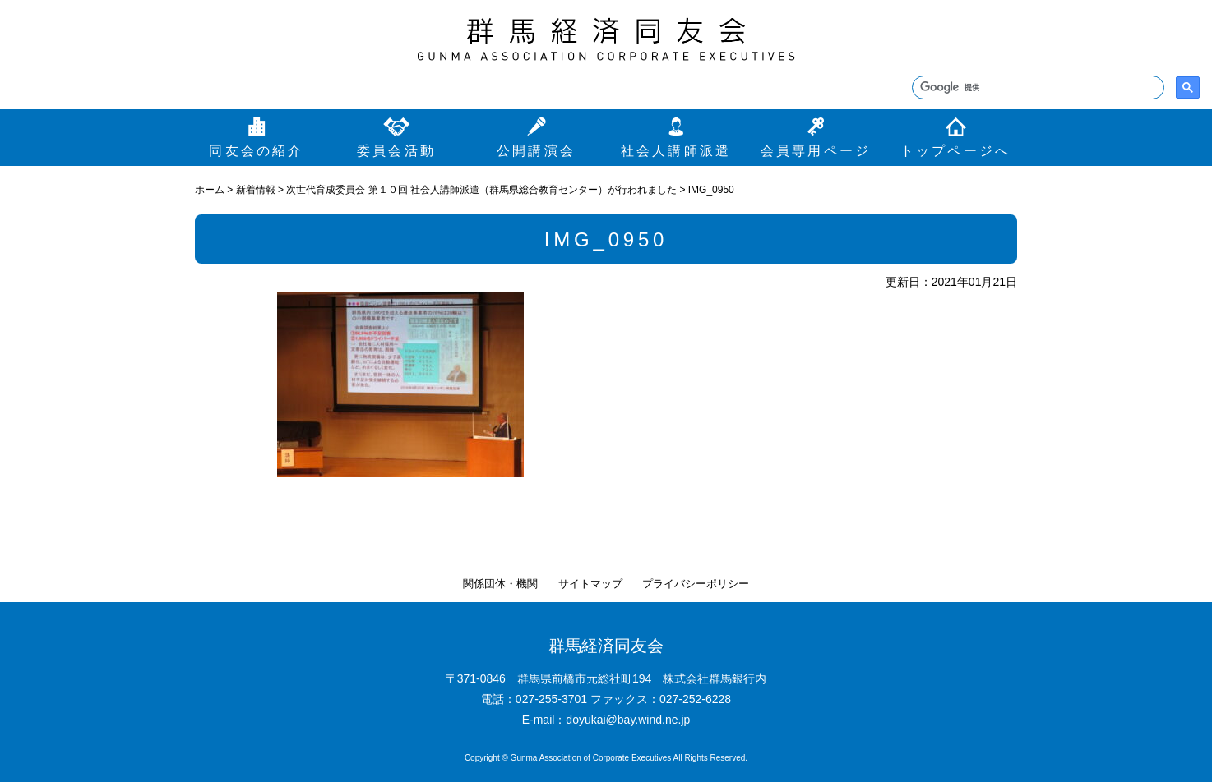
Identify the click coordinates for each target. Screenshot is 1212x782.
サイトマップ (590, 583)
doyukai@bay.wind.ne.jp (628, 719)
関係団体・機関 (500, 583)
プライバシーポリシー (695, 583)
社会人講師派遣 (676, 151)
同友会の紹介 (256, 151)
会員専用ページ (816, 151)
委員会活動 (396, 151)
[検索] (1036, 87)
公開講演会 (536, 151)
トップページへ (955, 151)
